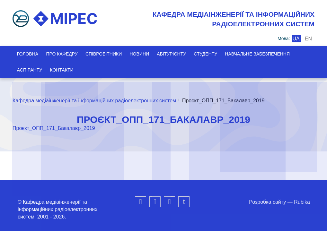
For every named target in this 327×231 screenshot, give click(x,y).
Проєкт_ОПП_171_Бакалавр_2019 (54, 128)
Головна (27, 53)
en (308, 38)
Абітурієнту (176, 53)
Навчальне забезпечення (264, 53)
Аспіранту (29, 70)
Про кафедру (63, 53)
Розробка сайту (267, 202)
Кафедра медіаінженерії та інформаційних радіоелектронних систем (94, 100)
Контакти (63, 70)
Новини (143, 53)
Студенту (211, 53)
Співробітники (106, 53)
